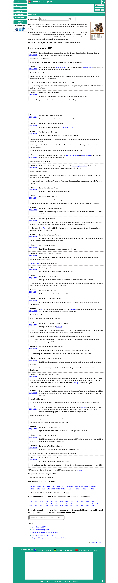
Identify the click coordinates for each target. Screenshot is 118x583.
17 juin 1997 (33, 278)
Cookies (48, 581)
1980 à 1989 (71, 503)
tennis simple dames (72, 155)
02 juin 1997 (33, 69)
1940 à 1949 (51, 503)
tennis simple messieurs (79, 166)
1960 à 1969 (61, 503)
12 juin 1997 (33, 220)
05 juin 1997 (33, 125)
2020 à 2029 (92, 503)
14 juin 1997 (33, 247)
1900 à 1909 (30, 503)
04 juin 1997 (33, 117)
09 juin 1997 (33, 189)
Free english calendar (44, 550)
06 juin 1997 (33, 134)
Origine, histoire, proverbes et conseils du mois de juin (49, 538)
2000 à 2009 (82, 503)
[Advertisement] (61, 8)
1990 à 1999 (76, 503)
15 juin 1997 (33, 255)
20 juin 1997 (33, 311)
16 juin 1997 (33, 269)
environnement (68, 127)
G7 (42, 309)
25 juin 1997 (33, 393)
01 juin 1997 (33, 55)
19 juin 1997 (33, 300)
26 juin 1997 (33, 409)
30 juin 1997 (33, 459)
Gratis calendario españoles (87, 550)
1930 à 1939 (46, 503)
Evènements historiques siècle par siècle (45, 532)
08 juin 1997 (33, 167)
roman (83, 407)
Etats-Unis (72, 309)
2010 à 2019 (87, 503)
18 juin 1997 (33, 292)
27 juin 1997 (33, 429)
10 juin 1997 (33, 198)
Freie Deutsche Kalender (65, 550)
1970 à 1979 (66, 503)
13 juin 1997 (33, 236)
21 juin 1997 (33, 325)
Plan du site (57, 581)
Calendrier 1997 (95, 542)
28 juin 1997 (33, 437)
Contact (75, 581)
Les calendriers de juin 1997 (41, 530)
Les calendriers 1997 (39, 527)
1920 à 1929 (41, 503)
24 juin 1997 (33, 376)
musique (59, 327)
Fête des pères (34, 263)
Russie (45, 228)
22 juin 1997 (33, 348)
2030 (97, 503)
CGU (41, 581)
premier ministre (61, 67)
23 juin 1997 (33, 360)
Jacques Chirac (88, 67)
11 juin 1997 (33, 210)
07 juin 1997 (33, 157)
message (79, 470)
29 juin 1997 (33, 448)
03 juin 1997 (33, 94)
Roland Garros (86, 155)
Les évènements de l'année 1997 (42, 535)
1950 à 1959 (56, 503)
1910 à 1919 (36, 503)
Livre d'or (67, 581)
